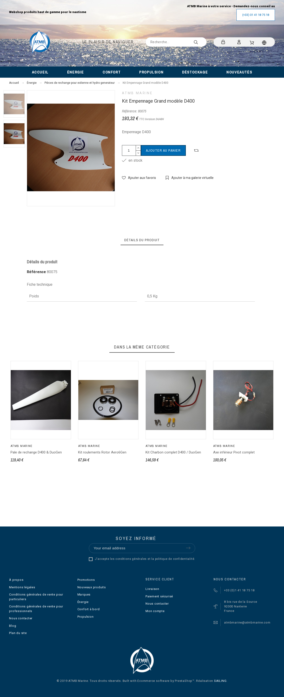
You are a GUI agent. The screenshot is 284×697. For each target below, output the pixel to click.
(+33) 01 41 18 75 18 (255, 15)
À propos (16, 580)
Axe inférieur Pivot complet (234, 452)
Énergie (83, 602)
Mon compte (155, 611)
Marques (83, 594)
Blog (12, 625)
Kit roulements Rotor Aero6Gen (102, 452)
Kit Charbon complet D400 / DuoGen (173, 452)
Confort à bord (88, 609)
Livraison (152, 589)
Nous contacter (20, 618)
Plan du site (18, 633)
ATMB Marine (137, 93)
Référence (37, 272)
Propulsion (85, 616)
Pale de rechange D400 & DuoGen (36, 452)
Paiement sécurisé (159, 596)
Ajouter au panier (163, 150)
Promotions (86, 580)
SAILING (220, 681)
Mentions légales (22, 587)
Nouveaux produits (91, 587)
